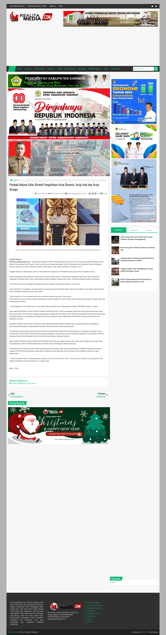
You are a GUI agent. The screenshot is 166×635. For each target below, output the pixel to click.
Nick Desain (145, 632)
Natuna (15, 180)
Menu (61, 6)
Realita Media (13, 632)
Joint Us (90, 622)
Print (97, 193)
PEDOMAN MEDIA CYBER (37, 6)
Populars (118, 230)
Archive (149, 230)
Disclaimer (90, 611)
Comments (134, 230)
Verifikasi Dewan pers (94, 608)
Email (104, 193)
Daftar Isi (53, 6)
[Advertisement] (110, 46)
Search (156, 69)
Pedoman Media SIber (95, 605)
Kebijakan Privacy (93, 613)
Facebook (156, 6)
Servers (89, 619)
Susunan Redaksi (93, 603)
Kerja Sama (91, 616)
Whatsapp (31, 383)
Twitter (152, 6)
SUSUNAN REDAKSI (17, 6)
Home (12, 69)
